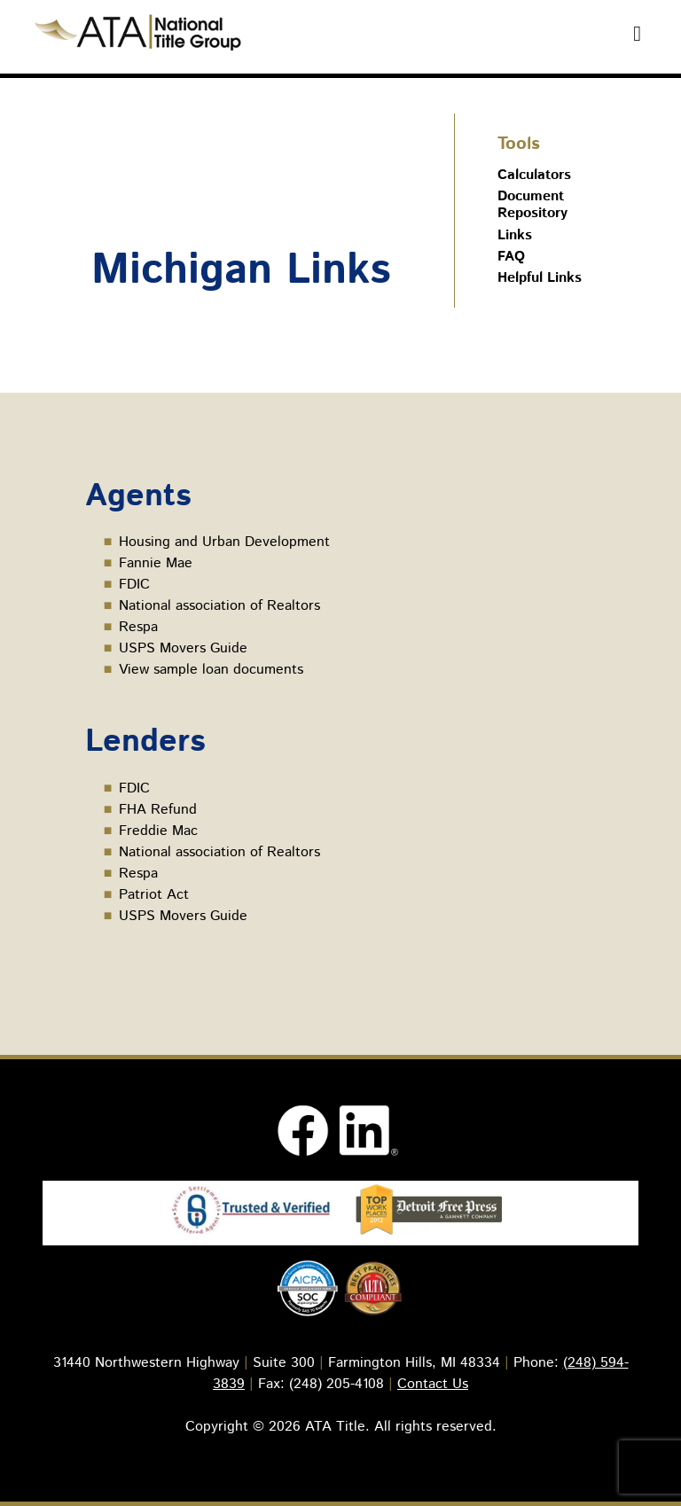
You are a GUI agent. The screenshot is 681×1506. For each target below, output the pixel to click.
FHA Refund (158, 810)
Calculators (534, 175)
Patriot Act (154, 895)
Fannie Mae (155, 563)
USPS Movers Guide (183, 648)
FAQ (511, 256)
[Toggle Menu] (637, 34)
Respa (138, 627)
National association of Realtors (219, 606)
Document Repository (532, 204)
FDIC (134, 584)
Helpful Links (539, 278)
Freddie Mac (158, 831)
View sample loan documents (211, 669)
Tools (518, 144)
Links (514, 235)
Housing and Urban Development (224, 542)
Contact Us (432, 1384)
